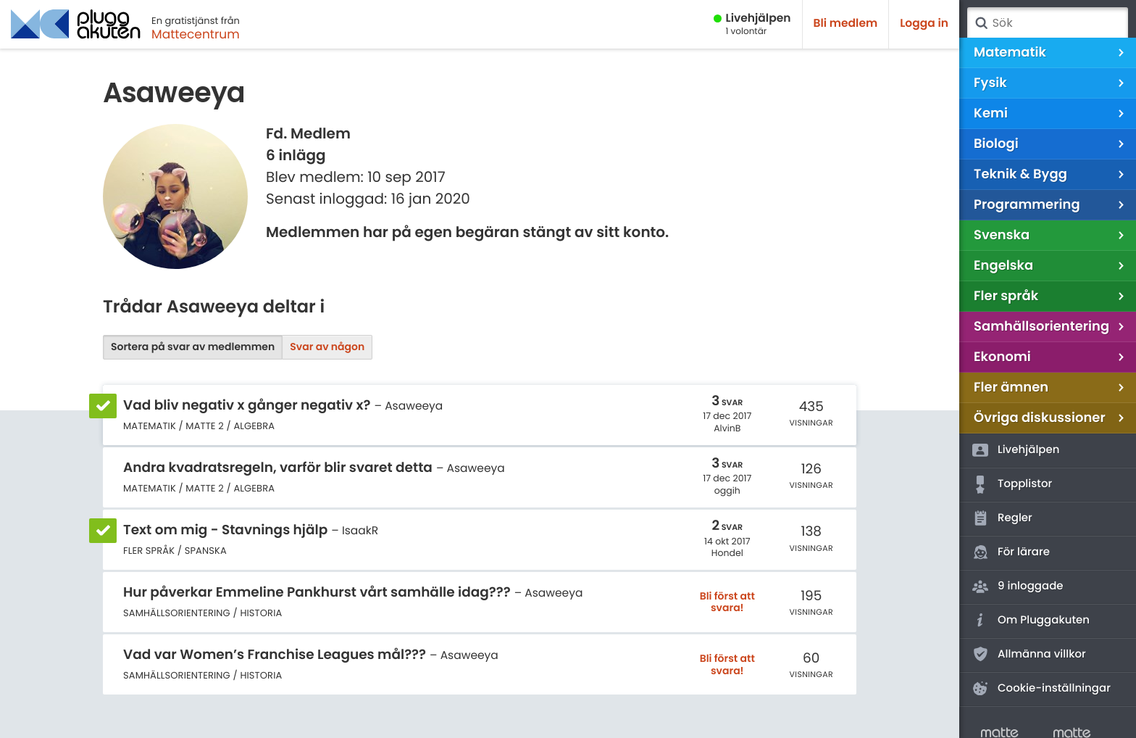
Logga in (924, 23)
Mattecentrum (195, 34)
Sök (981, 23)
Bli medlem (846, 23)
